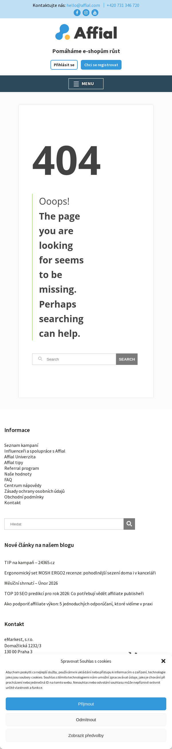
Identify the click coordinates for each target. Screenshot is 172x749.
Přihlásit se (64, 64)
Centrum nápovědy (22, 485)
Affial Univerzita (20, 456)
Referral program (21, 468)
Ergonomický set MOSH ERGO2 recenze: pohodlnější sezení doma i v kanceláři (80, 573)
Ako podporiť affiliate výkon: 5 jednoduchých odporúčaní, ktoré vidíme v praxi (78, 604)
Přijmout (86, 703)
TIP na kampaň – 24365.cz (29, 562)
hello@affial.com (83, 5)
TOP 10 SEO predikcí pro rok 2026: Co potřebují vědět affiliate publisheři (74, 593)
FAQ (8, 479)
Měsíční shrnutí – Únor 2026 (31, 583)
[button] (163, 661)
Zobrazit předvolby (85, 735)
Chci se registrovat (101, 64)
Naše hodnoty (18, 474)
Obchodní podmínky (24, 497)
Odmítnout (86, 719)
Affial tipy (13, 462)
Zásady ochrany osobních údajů (34, 491)
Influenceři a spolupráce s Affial (34, 451)
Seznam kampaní (21, 445)
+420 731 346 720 (123, 5)
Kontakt (12, 502)
